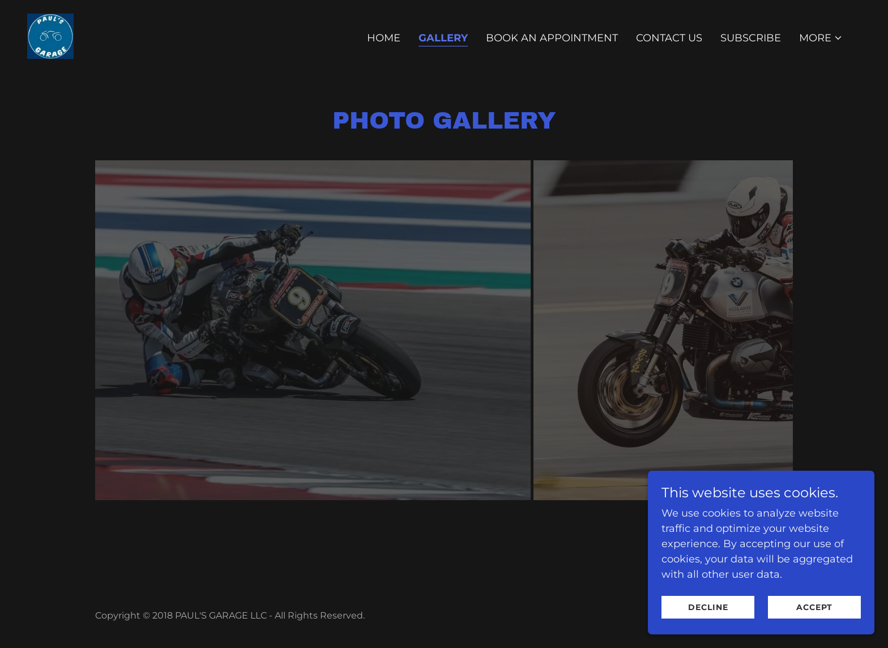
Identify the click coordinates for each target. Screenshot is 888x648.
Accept (814, 607)
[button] (821, 38)
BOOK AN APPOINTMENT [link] (552, 38)
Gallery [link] (443, 38)
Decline (708, 607)
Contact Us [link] (669, 38)
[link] (50, 35)
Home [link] (383, 38)
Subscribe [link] (750, 38)
